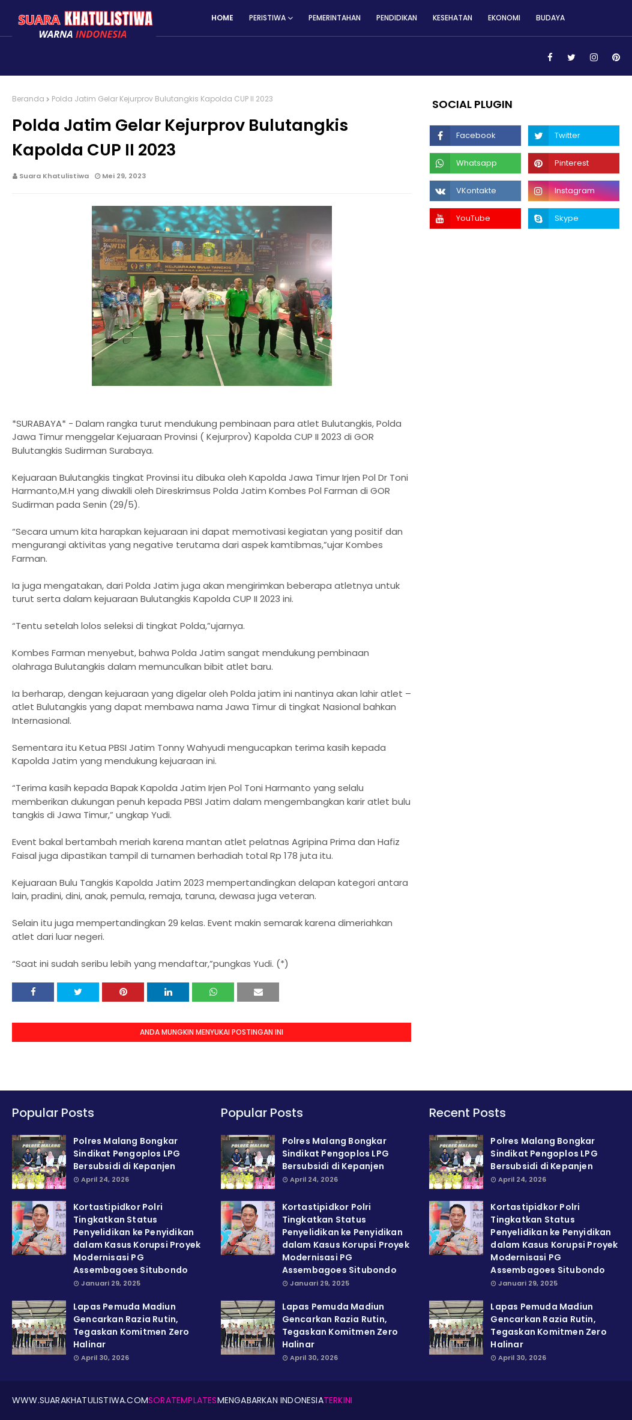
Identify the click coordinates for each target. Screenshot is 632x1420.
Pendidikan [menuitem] (396, 18)
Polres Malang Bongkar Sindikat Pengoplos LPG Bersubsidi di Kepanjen (126, 1153)
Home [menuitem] (222, 18)
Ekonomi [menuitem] (504, 18)
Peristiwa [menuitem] (267, 18)
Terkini (338, 1400)
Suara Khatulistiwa (54, 176)
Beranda (28, 99)
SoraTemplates (182, 1400)
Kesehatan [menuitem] (452, 18)
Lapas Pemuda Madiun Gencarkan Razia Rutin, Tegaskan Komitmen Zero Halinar (131, 1325)
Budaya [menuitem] (550, 18)
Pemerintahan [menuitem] (334, 18)
